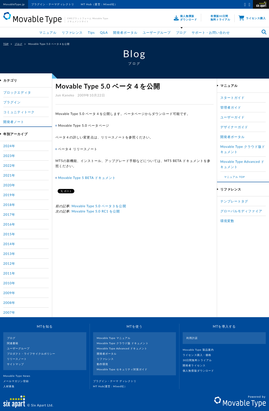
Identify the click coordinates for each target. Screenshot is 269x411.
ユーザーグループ (156, 32)
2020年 (9, 185)
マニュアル (48, 32)
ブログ (181, 32)
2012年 (9, 263)
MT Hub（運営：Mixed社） (99, 4)
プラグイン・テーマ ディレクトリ (116, 381)
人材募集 (10, 386)
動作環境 (102, 364)
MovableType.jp (14, 4)
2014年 (9, 244)
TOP (6, 43)
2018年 (9, 205)
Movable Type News (18, 375)
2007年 (9, 312)
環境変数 (227, 221)
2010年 (9, 283)
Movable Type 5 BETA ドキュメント (87, 178)
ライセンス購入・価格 (199, 355)
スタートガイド (232, 97)
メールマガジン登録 (17, 381)
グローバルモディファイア (241, 211)
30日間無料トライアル (199, 360)
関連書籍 (12, 343)
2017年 (9, 214)
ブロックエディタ (17, 92)
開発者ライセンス (196, 365)
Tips (91, 32)
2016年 (9, 224)
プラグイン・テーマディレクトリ (52, 4)
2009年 (9, 293)
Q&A (104, 32)
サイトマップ (15, 364)
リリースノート (17, 358)
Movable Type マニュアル (114, 338)
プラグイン (12, 102)
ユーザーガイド (232, 117)
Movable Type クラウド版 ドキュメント (123, 343)
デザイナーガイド (234, 127)
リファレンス (72, 32)
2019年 (9, 195)
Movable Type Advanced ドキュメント (122, 348)
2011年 (9, 273)
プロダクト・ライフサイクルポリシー (31, 353)
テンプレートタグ (234, 201)
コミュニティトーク (19, 112)
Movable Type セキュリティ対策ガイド (122, 369)
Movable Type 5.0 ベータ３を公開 (99, 206)
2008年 (9, 303)
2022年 (9, 165)
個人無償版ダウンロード (200, 370)
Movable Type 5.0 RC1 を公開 (96, 211)
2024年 (9, 146)
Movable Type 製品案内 (200, 349)
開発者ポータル (125, 32)
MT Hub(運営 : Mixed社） (112, 386)
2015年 (9, 234)
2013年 (9, 254)
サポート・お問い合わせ (211, 32)
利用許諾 (192, 338)
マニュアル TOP (234, 177)
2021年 (9, 175)
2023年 (9, 156)
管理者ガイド (230, 107)
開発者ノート (13, 122)
